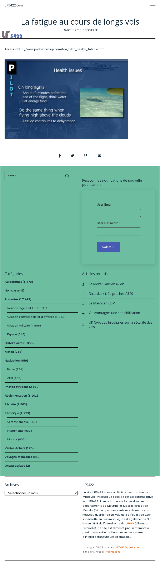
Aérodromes (13, 282)
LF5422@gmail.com (128, 547)
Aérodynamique (18, 422)
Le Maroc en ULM (102, 303)
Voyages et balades (18, 457)
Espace (12, 334)
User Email (105, 204)
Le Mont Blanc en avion (106, 284)
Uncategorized (15, 465)
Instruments (15, 430)
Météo (9, 352)
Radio (11, 369)
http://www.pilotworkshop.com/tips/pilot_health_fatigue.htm (61, 49)
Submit (108, 247)
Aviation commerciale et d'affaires (30, 317)
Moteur (12, 439)
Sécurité (91, 30)
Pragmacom (112, 551)
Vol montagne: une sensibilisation (114, 313)
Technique (12, 413)
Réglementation (16, 395)
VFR (10, 378)
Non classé (12, 290)
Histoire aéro (13, 343)
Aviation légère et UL (21, 308)
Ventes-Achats (15, 448)
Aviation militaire (18, 325)
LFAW (129, 523)
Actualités (11, 299)
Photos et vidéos (16, 387)
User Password (108, 223)
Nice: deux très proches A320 (111, 294)
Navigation (12, 360)
